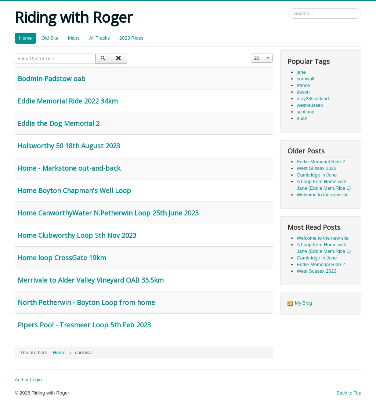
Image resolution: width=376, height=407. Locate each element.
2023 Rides (131, 38)
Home (25, 38)
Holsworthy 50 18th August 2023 (69, 145)
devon (303, 92)
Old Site (49, 38)
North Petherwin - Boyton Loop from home (86, 302)
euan (302, 118)
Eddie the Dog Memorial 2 (59, 123)
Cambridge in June (317, 175)
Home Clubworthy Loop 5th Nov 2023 (77, 235)
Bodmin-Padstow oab (52, 78)
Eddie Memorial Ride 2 (321, 161)
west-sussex (310, 105)
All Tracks (99, 38)
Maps (74, 38)
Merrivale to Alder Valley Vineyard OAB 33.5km (91, 280)
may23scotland (313, 98)
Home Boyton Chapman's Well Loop (74, 190)
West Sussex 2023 (316, 168)
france (303, 85)
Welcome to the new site (322, 194)
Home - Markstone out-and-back (69, 168)
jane (301, 72)
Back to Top (348, 393)
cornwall (305, 78)
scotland (305, 112)
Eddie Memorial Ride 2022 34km (68, 101)
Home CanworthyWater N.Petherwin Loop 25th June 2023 (108, 212)
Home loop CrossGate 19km (62, 257)
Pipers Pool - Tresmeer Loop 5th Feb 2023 (84, 324)
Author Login (28, 379)
